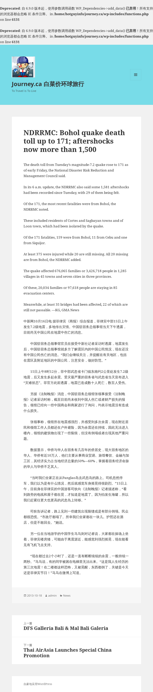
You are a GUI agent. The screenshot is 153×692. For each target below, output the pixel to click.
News (67, 595)
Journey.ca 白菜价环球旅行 (48, 84)
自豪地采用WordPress (38, 684)
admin (52, 595)
